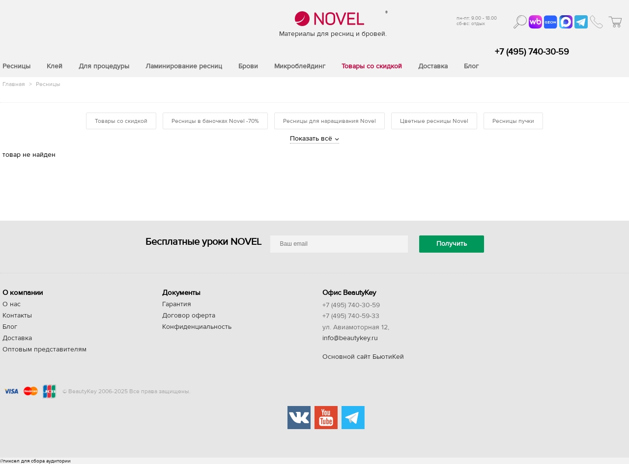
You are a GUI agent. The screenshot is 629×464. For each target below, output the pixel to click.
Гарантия (176, 304)
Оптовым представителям (44, 349)
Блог (9, 326)
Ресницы (48, 84)
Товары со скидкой (121, 121)
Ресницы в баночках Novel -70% (215, 121)
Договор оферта (188, 315)
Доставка (17, 338)
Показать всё (311, 138)
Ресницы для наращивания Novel (329, 121)
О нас (11, 304)
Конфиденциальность (196, 326)
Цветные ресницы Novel (434, 121)
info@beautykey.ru (350, 338)
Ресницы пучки (513, 121)
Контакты (17, 315)
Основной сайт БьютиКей (363, 356)
